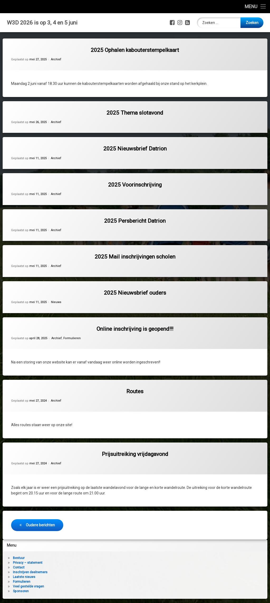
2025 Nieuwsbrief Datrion (135, 148)
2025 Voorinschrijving (135, 185)
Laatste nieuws (24, 577)
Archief (56, 59)
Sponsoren (21, 591)
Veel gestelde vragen (28, 586)
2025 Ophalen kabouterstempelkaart (135, 50)
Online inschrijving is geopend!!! (135, 329)
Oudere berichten (40, 525)
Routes (134, 391)
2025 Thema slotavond (135, 113)
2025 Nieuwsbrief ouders (135, 293)
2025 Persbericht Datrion (135, 221)
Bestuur (19, 558)
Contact (19, 567)
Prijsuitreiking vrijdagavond (135, 454)
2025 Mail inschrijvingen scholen (135, 257)
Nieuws (56, 302)
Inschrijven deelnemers (30, 572)
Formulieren (72, 338)
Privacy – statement (27, 563)
